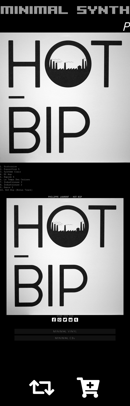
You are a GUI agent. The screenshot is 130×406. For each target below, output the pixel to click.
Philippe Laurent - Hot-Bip (65, 196)
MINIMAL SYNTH (65, 10)
